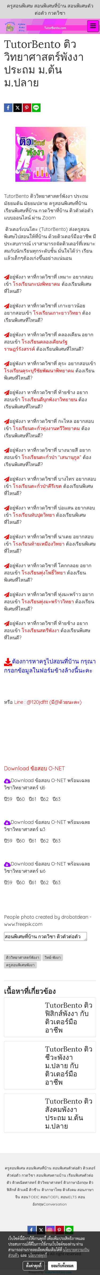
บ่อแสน (66, 508)
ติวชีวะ (35, 1189)
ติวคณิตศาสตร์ (24, 1182)
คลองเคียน (70, 334)
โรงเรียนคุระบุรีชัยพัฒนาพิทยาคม (39, 371)
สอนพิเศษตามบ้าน (51, 1175)
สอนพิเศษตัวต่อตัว (67, 1168)
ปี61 (32, 799)
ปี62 (44, 799)
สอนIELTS (69, 1197)
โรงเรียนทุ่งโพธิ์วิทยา (44, 573)
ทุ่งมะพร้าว (70, 594)
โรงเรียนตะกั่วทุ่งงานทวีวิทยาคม (47, 428)
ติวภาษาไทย (52, 1189)
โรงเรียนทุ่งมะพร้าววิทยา (48, 601)
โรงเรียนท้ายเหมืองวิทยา (39, 544)
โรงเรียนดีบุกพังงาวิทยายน (50, 399)
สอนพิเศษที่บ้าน (38, 1168)
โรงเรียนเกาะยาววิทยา (57, 313)
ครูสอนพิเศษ (15, 1168)
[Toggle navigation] (93, 26)
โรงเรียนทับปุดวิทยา (34, 515)
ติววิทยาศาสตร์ (50, 1182)
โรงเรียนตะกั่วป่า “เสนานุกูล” (52, 457)
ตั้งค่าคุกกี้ (33, 1265)
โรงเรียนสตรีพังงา (41, 630)
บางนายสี (68, 450)
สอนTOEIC (30, 1197)
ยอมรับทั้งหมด (62, 1265)
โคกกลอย (69, 565)
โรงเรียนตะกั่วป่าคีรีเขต (38, 486)
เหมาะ (65, 277)
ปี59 (8, 799)
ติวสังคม (69, 1189)
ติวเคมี (22, 1189)
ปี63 (57, 799)
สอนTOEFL (50, 1197)
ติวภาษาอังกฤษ (75, 1182)
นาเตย (65, 537)
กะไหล (66, 421)
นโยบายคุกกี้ (37, 1255)
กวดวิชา (28, 1175)
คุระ (63, 363)
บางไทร (67, 479)
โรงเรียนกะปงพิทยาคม (37, 284)
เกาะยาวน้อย (71, 306)
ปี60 (20, 799)
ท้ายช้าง (67, 392)
